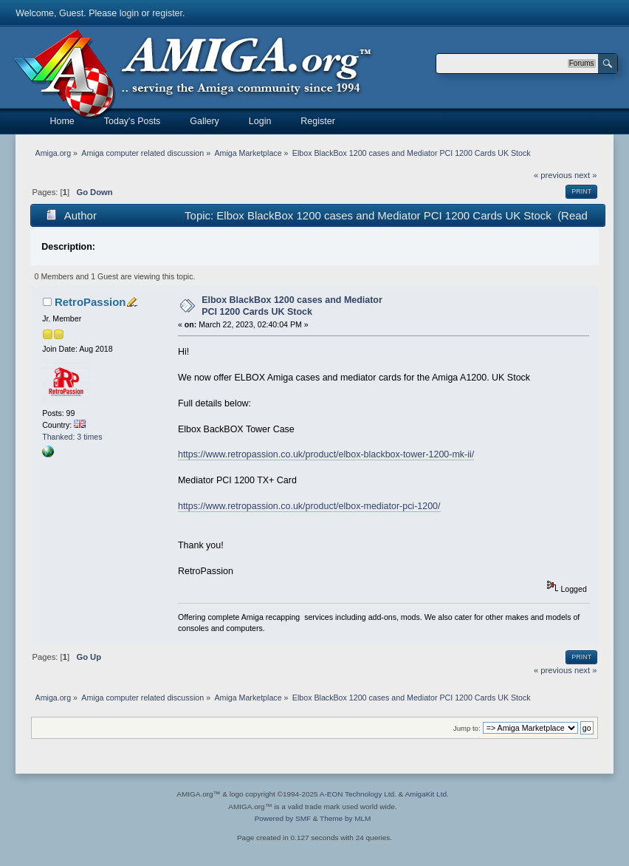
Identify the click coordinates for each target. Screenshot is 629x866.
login (129, 13)
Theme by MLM (345, 818)
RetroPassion (90, 302)
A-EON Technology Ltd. (358, 794)
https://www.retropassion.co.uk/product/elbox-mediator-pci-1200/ (309, 506)
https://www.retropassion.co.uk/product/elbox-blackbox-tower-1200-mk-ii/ (326, 454)
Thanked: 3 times (72, 436)
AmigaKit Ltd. (426, 794)
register (167, 13)
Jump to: (467, 728)
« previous (553, 175)
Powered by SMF (283, 818)
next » (585, 175)
